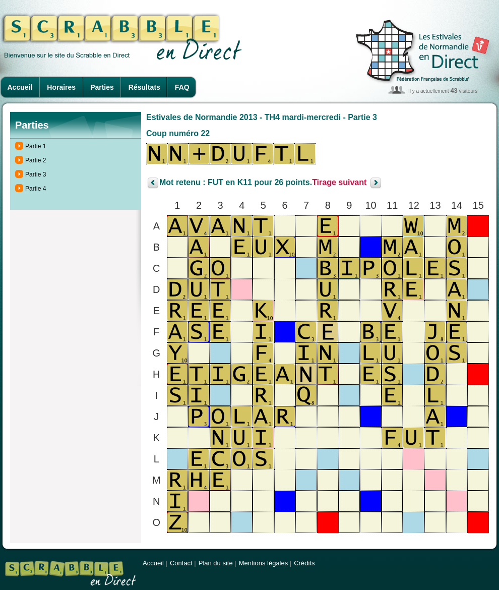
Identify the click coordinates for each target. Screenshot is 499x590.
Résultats (144, 87)
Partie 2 (35, 160)
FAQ (182, 87)
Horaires (61, 87)
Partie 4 (35, 188)
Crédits (304, 563)
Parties (102, 87)
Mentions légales (263, 563)
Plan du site (216, 563)
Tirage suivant (339, 183)
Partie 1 (35, 146)
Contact (181, 563)
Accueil (20, 87)
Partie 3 (35, 174)
